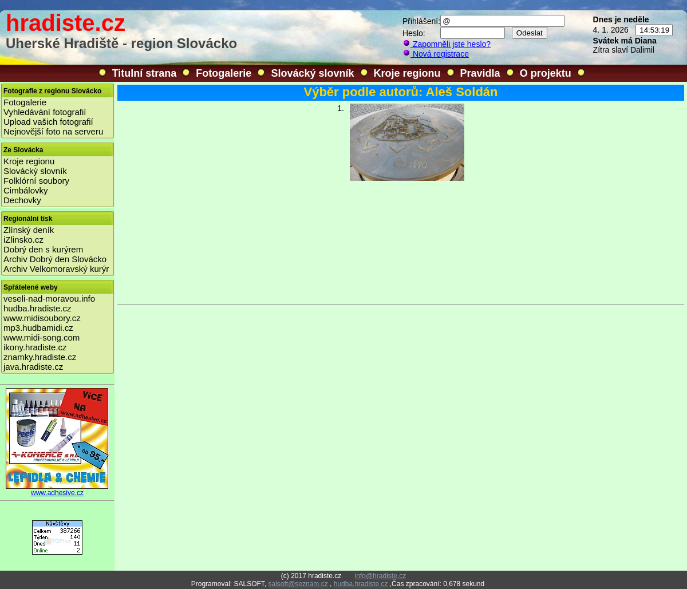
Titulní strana (144, 73)
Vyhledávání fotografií (44, 112)
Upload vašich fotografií (48, 122)
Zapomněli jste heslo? (446, 44)
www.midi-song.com (41, 337)
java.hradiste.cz (33, 366)
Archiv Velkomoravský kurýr (56, 269)
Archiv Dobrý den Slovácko (54, 259)
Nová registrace (435, 53)
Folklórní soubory (36, 180)
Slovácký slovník (312, 73)
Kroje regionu (407, 73)
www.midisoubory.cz (42, 318)
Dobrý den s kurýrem (43, 249)
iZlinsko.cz (23, 239)
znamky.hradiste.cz (39, 357)
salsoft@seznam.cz (297, 584)
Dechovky (22, 200)
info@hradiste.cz (380, 576)
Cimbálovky (25, 190)
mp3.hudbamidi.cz (38, 328)
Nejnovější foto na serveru (53, 131)
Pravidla (480, 73)
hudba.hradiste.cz (37, 308)
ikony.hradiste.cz (35, 347)
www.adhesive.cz (57, 490)
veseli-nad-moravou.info (49, 298)
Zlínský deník (28, 230)
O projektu (545, 73)
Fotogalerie (223, 73)
